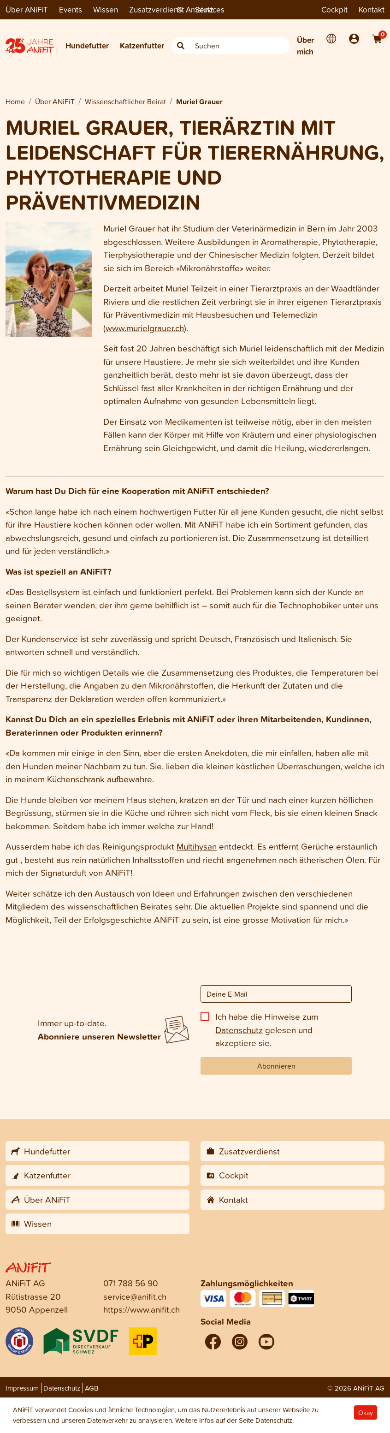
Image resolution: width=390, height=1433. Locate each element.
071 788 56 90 (130, 1283)
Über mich (305, 46)
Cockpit (334, 9)
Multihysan (197, 846)
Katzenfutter (142, 45)
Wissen (105, 9)
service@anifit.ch (134, 1296)
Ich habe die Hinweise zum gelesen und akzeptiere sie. (266, 1029)
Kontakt (371, 9)
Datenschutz (239, 1029)
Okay (365, 1412)
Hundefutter (87, 45)
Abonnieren (276, 1066)
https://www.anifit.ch (141, 1309)
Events (70, 9)
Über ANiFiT (27, 9)
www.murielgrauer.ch (145, 327)
